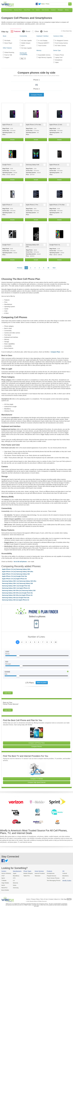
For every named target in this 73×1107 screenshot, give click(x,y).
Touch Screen (42, 45)
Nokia (14, 885)
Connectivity (23, 36)
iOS (62, 878)
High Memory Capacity (45, 57)
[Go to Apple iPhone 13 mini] (59, 113)
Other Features (7, 48)
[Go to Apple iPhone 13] (12, 113)
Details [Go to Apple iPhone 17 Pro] (36, 220)
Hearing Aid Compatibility (23, 53)
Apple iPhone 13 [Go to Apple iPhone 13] (7, 124)
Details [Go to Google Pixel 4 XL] (59, 260)
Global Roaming (9, 52)
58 (48, 268)
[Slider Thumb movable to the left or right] (18, 656)
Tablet (57, 62)
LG (13, 880)
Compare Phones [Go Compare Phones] (36, 746)
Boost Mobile (5, 889)
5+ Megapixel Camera (61, 40)
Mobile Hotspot (25, 43)
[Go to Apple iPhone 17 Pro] (36, 193)
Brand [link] (26, 31)
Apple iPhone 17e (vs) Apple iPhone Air (14, 578)
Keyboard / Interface (42, 36)
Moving (66, 9)
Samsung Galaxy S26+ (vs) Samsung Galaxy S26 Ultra (19, 581)
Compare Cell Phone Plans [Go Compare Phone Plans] (37, 743)
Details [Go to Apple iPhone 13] (12, 139)
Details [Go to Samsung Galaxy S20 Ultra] (36, 260)
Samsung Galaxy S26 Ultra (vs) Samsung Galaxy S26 (18, 590)
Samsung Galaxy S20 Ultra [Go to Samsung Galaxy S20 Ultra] (32, 245)
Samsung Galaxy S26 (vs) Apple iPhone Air (15, 600)
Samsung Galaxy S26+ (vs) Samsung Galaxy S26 (17, 583)
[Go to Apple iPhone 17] (12, 193)
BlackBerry (16, 875)
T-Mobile (3, 880)
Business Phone (18, 9)
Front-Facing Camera (61, 43)
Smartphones (49, 873)
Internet (38, 9)
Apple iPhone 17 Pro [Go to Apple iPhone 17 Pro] (32, 204)
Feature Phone (59, 55)
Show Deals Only (67, 31)
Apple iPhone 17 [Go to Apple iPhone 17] (7, 204)
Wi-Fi (23, 45)
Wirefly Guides (65, 880)
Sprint (3, 878)
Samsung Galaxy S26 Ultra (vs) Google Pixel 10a (17, 593)
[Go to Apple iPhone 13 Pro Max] (36, 113)
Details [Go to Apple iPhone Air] (59, 179)
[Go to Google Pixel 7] (12, 233)
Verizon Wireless (6, 873)
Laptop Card (58, 57)
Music (4, 36)
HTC (14, 878)
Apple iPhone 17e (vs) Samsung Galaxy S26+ (16, 569)
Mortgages (60, 9)
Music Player (8, 43)
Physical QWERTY (43, 43)
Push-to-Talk (8, 55)
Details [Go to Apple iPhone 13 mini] (59, 139)
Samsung (15, 887)
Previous (19, 268)
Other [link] (35, 31)
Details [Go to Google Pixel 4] (12, 179)
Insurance (53, 9)
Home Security (45, 9)
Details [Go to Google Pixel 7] (12, 260)
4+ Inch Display (42, 40)
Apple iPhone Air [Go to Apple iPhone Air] (54, 164)
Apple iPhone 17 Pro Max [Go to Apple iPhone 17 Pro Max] (57, 204)
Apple (14, 873)
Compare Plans (55, 352)
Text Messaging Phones (52, 880)
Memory (38, 50)
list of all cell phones (20, 561)
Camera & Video (58, 36)
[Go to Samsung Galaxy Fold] (36, 153)
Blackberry (64, 875)
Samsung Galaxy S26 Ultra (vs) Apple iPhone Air (17, 595)
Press (47, 4)
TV (33, 9)
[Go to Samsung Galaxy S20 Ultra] (36, 233)
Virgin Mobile (5, 882)
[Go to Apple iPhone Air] (59, 153)
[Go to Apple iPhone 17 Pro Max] (59, 193)
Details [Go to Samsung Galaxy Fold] (36, 179)
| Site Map (63, 898)
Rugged (7, 57)
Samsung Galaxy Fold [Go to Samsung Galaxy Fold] (32, 164)
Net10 (3, 885)
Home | (28, 898)
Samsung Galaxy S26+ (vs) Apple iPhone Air (16, 588)
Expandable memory (44, 55)
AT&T (2, 875)
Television (36, 875)
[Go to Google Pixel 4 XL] (59, 233)
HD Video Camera (60, 45)
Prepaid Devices (50, 875)
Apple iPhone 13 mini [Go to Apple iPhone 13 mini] (55, 124)
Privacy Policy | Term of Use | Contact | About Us (45, 898)
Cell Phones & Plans (7, 9)
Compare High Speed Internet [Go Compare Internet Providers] (36, 782)
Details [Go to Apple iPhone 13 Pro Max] (36, 139)
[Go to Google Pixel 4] (12, 153)
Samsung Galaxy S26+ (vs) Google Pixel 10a (16, 586)
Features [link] (16, 31)
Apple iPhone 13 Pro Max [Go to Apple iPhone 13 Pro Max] (33, 124)
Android (63, 873)
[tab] (15, 31)
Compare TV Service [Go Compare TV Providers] (36, 778)
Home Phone (27, 9)
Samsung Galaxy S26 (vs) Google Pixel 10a (15, 597)
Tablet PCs (26, 875)
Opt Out (69, 898)
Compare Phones (36, 95)
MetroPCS (4, 887)
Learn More (7, 693)
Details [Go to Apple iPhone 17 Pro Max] (59, 220)
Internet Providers (39, 873)
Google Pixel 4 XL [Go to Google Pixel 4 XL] (54, 244)
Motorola (15, 882)
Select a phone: (37, 617)
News (43, 4)
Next (54, 268)
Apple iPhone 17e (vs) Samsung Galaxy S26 (16, 574)
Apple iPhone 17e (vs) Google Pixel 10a (14, 576)
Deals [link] (44, 31)
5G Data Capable (26, 48)
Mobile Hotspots (27, 873)
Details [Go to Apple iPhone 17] (12, 220)
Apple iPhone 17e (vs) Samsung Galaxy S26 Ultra (17, 571)
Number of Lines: (36, 637)
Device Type (57, 50)
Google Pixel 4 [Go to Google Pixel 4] (6, 164)
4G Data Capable (26, 40)
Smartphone (58, 60)
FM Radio (7, 40)
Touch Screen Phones (52, 878)
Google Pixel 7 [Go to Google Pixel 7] (6, 244)
